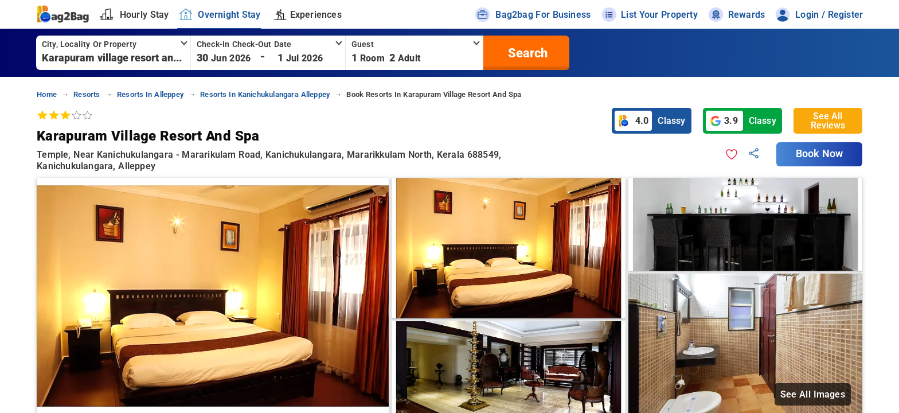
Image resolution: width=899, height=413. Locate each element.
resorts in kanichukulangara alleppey (265, 94)
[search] (526, 53)
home (47, 94)
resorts (86, 94)
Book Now (819, 153)
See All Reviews (828, 121)
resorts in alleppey (150, 94)
